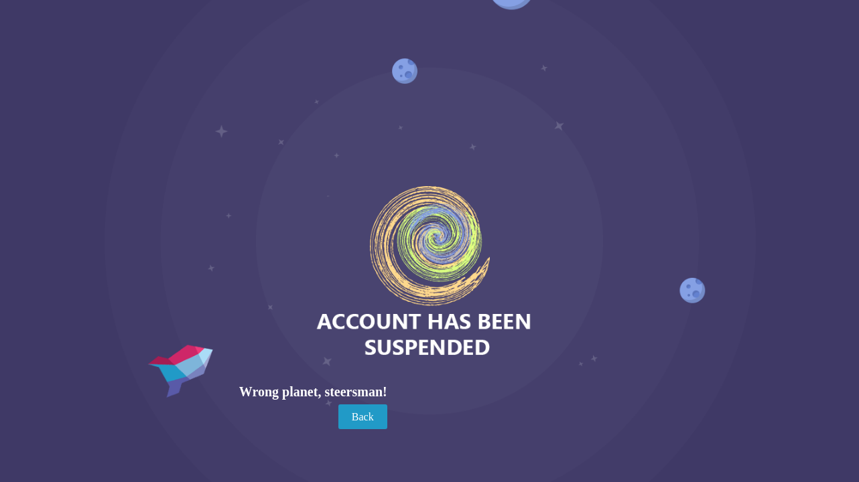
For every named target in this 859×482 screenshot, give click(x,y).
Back (363, 416)
